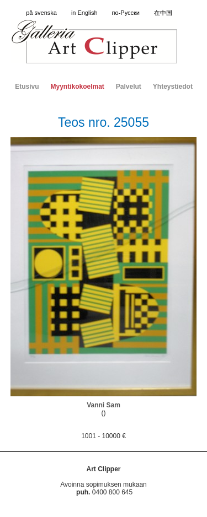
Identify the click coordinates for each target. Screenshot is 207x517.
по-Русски (126, 12)
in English (84, 12)
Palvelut (128, 86)
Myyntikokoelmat (77, 86)
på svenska (41, 12)
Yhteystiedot (173, 86)
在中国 (163, 12)
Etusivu (27, 86)
